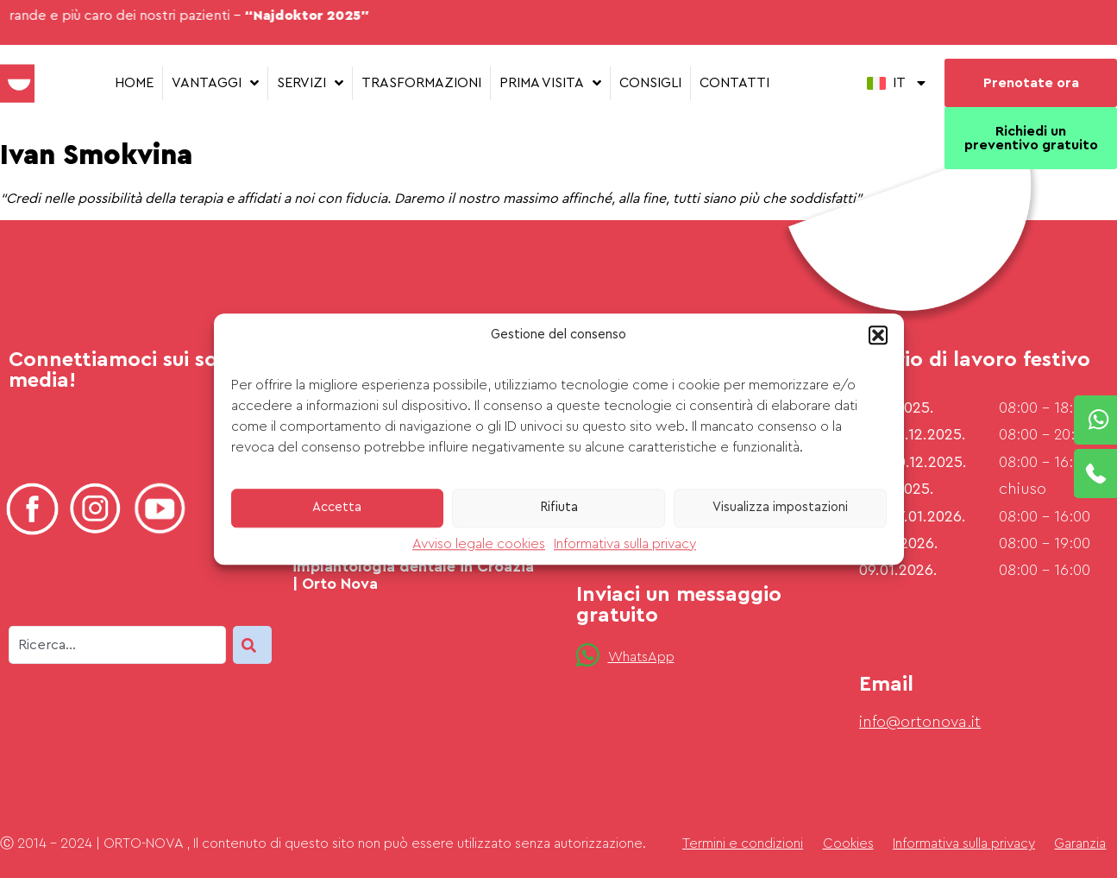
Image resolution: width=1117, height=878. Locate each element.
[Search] (252, 645)
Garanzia (1080, 843)
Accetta (336, 507)
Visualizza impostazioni (780, 507)
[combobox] (117, 645)
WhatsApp (641, 657)
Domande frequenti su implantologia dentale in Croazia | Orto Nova (413, 565)
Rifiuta (559, 507)
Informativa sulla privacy (625, 544)
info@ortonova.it (920, 722)
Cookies (848, 843)
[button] (878, 335)
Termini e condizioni (742, 843)
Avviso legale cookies (478, 544)
